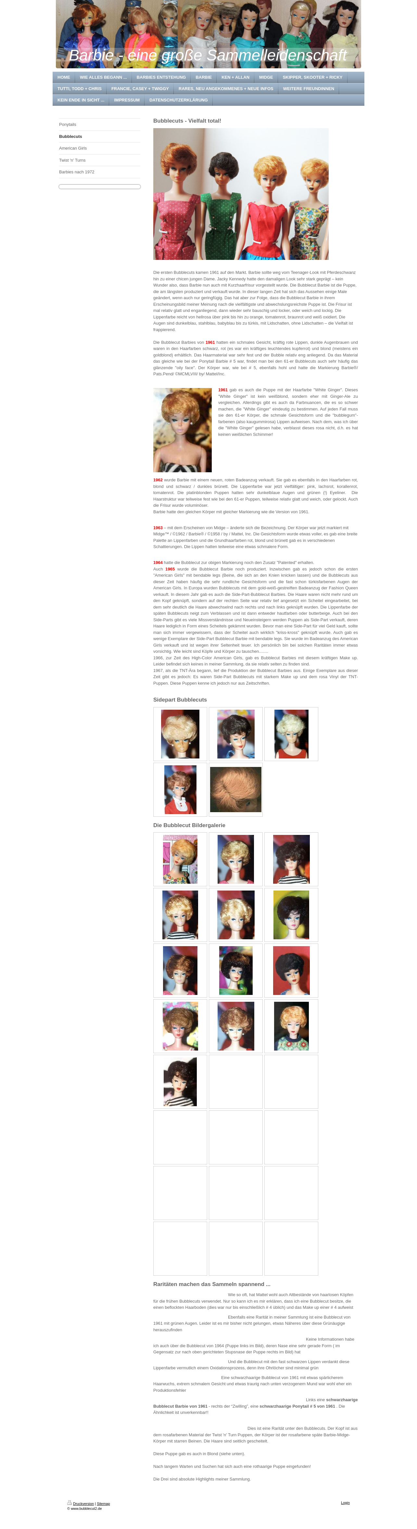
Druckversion (80, 1504)
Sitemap (103, 1504)
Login (345, 1503)
